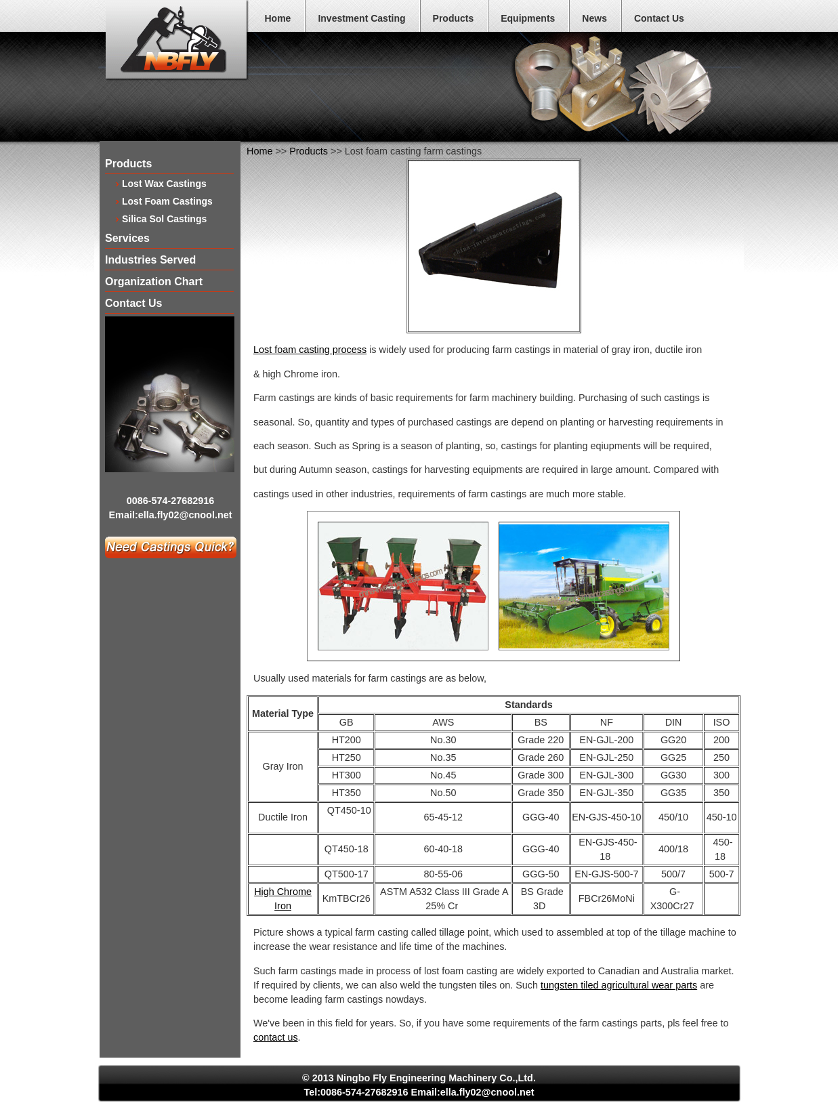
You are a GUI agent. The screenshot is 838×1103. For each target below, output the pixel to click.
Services (127, 239)
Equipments (528, 18)
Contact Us (659, 18)
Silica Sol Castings (164, 218)
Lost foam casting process (309, 349)
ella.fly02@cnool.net (185, 514)
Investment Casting (361, 18)
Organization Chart (154, 282)
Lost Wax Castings (164, 183)
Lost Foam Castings (167, 201)
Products (453, 18)
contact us (275, 1037)
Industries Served (150, 260)
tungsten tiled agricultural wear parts (619, 985)
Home (278, 18)
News (594, 18)
